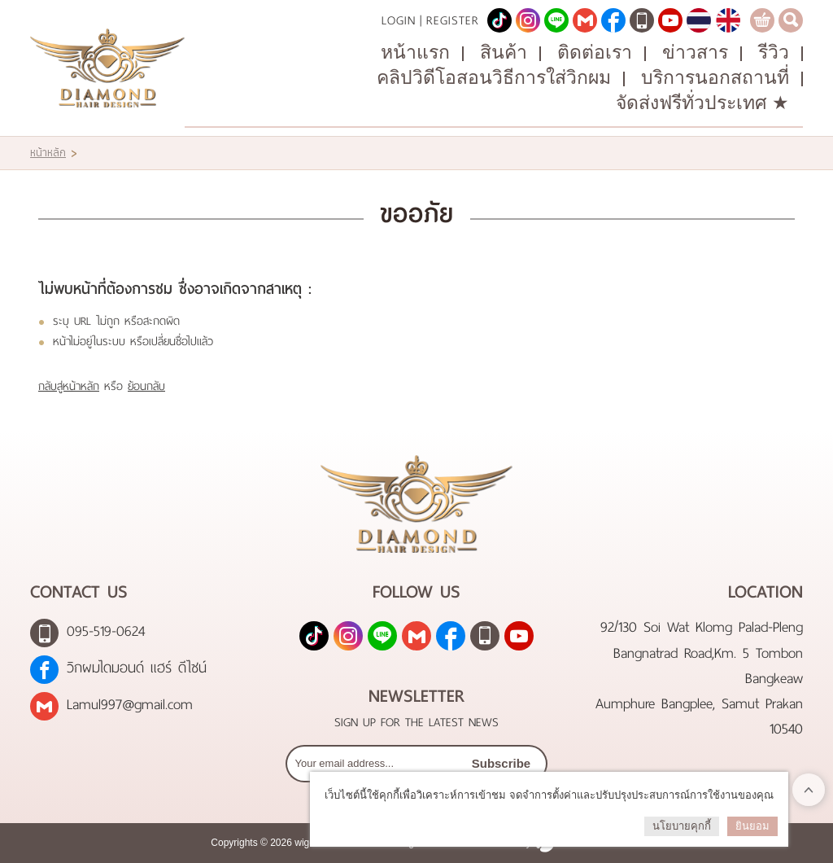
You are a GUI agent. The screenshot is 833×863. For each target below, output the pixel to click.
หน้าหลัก (48, 153)
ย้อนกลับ (146, 386)
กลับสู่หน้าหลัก (68, 386)
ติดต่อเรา (594, 52)
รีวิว (773, 52)
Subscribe (501, 763)
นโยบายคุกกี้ (681, 826)
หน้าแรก (415, 52)
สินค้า (503, 52)
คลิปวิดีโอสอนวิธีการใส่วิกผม (494, 78)
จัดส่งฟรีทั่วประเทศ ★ (702, 103)
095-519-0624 (106, 631)
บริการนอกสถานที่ (715, 78)
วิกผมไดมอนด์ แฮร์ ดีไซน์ (137, 668)
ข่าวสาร (695, 52)
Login (399, 20)
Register (452, 20)
